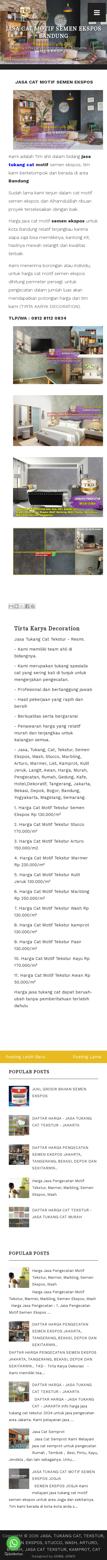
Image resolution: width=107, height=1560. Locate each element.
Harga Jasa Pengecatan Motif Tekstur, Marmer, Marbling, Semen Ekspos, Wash (62, 1188)
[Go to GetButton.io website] (14, 1554)
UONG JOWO (64, 1556)
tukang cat (21, 164)
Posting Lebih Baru (25, 1056)
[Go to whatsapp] (14, 1543)
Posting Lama (87, 1056)
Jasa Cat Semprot (48, 1432)
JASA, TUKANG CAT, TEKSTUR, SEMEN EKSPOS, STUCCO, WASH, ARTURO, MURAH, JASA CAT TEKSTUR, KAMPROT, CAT (55, 1542)
